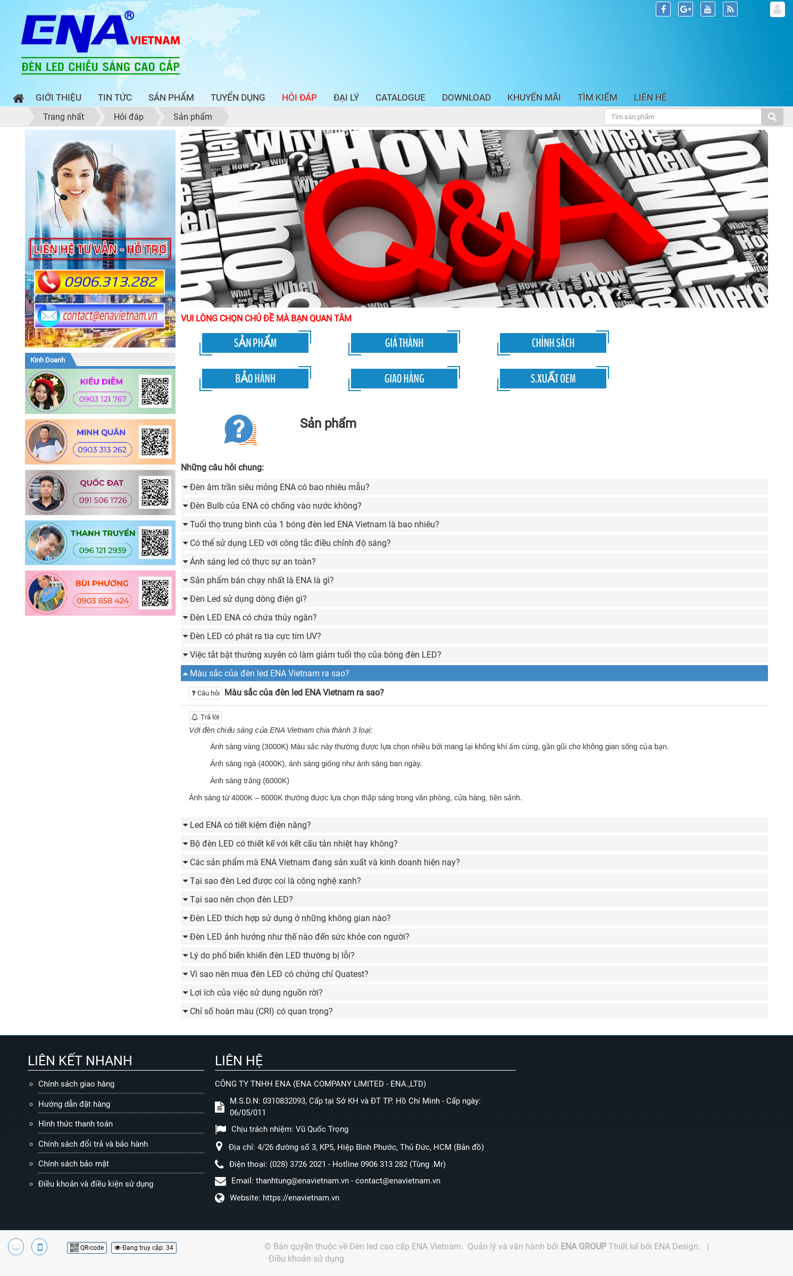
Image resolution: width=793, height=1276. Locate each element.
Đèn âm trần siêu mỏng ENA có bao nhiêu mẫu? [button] (280, 487)
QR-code (87, 1248)
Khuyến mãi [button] (534, 97)
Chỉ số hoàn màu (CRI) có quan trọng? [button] (261, 1011)
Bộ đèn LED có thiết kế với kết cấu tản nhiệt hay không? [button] (294, 844)
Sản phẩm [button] (171, 97)
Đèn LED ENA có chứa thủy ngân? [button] (253, 617)
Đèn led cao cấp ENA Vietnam (405, 1246)
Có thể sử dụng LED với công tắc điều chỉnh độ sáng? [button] (290, 543)
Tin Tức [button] (115, 97)
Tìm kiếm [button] (597, 97)
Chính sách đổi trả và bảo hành (93, 1144)
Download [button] (466, 97)
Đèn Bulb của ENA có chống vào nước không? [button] (276, 506)
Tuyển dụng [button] (238, 97)
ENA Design (676, 1246)
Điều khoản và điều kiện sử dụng (95, 1184)
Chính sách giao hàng (76, 1084)
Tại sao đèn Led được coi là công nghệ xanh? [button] (275, 881)
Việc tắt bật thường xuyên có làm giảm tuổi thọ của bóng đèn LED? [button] (315, 655)
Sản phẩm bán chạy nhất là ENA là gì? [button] (262, 580)
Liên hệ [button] (650, 97)
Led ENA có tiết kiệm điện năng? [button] (250, 825)
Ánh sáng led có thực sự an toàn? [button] (253, 562)
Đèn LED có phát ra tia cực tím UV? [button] (255, 636)
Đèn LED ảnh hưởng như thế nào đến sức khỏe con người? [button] (300, 937)
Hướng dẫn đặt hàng (74, 1104)
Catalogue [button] (400, 97)
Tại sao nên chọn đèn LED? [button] (241, 899)
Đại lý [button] (346, 97)
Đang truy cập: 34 (143, 1248)
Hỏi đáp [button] (299, 97)
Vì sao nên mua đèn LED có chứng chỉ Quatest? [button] (279, 974)
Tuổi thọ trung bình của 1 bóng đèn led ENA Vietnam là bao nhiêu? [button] (314, 524)
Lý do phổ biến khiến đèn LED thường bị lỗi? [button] (272, 955)
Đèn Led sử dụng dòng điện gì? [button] (248, 599)
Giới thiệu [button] (58, 97)
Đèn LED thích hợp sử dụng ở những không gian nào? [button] (290, 918)
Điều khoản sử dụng (306, 1259)
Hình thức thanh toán (75, 1124)
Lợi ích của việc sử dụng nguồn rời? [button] (256, 993)
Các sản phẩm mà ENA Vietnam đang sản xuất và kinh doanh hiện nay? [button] (325, 862)
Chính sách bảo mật (73, 1164)
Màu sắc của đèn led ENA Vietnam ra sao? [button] (269, 673)
